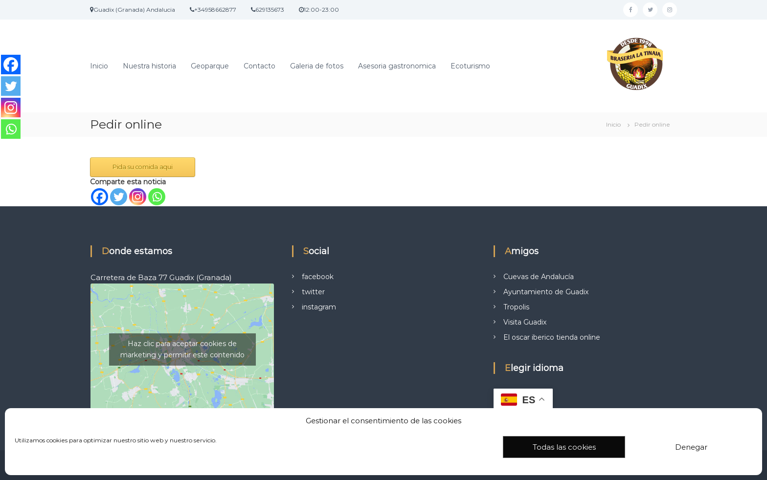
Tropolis (516, 307)
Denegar (691, 447)
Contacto (259, 66)
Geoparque (210, 66)
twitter (313, 291)
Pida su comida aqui (143, 167)
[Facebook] (99, 196)
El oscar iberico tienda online (551, 337)
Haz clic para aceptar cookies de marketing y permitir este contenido (182, 349)
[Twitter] (118, 196)
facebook (318, 276)
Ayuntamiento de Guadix (545, 291)
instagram (319, 307)
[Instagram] (137, 196)
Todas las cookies (564, 447)
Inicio (99, 66)
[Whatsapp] (156, 196)
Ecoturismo (470, 66)
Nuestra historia (149, 66)
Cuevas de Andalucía (538, 276)
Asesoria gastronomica (397, 66)
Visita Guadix (524, 322)
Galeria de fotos (316, 66)
